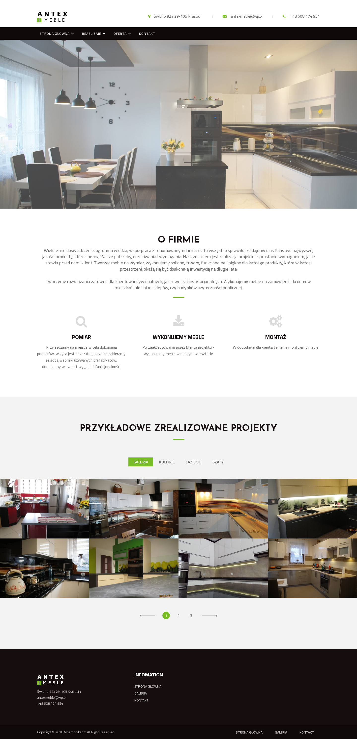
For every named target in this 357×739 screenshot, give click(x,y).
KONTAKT (147, 33)
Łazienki (194, 462)
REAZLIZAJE (91, 33)
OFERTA (120, 33)
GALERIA (140, 693)
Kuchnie (167, 462)
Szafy (218, 462)
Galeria (140, 462)
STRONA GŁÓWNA (55, 33)
